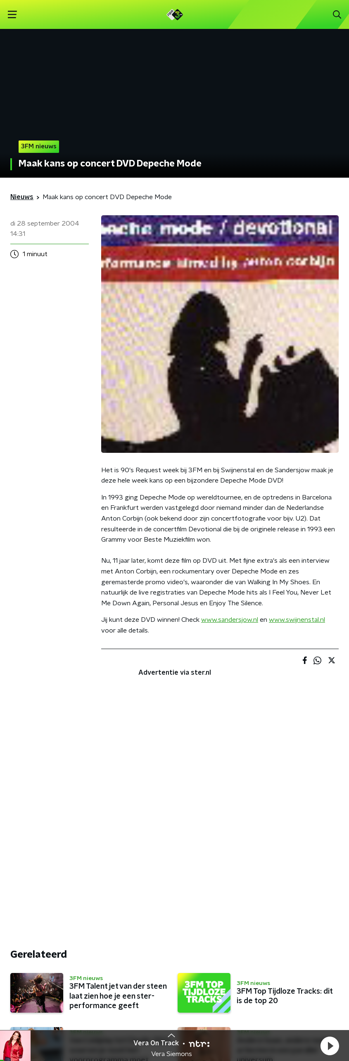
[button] (329, 1045)
